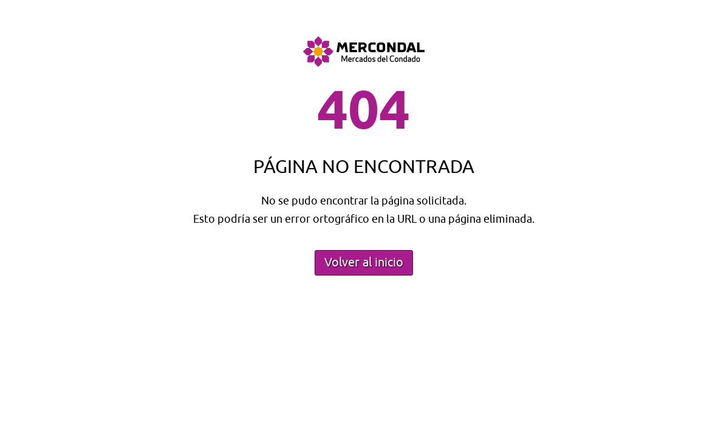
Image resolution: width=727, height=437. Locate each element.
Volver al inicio (363, 262)
